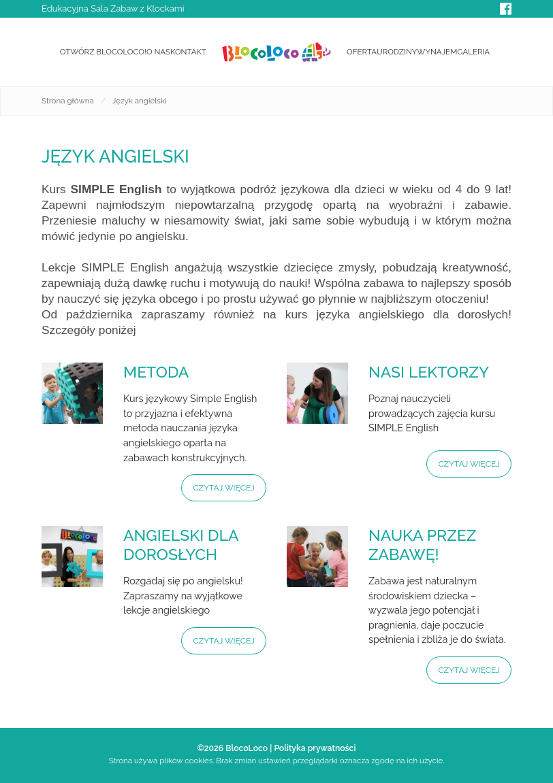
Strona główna (68, 100)
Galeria (473, 51)
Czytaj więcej (224, 488)
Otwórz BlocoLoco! (103, 51)
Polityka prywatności (315, 748)
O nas (158, 51)
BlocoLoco (246, 748)
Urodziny (397, 51)
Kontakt (188, 51)
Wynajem (437, 51)
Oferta (362, 51)
